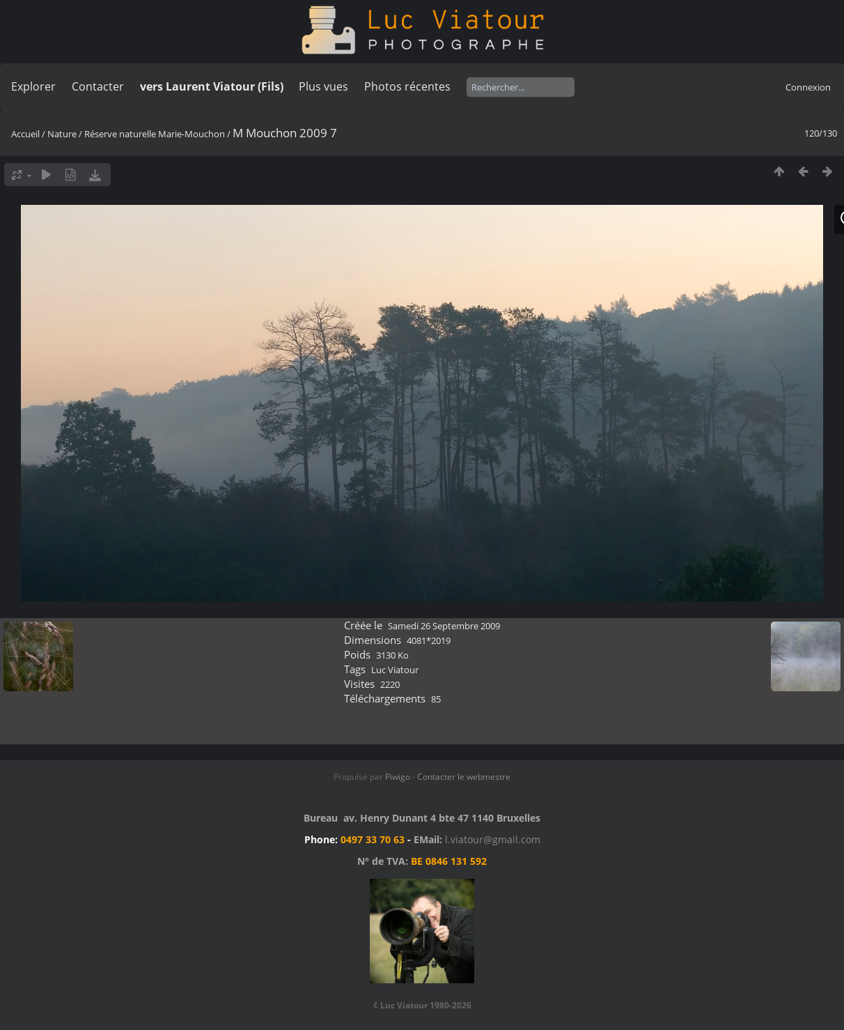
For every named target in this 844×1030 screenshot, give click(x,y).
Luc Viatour (395, 669)
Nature (62, 134)
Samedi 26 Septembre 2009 (444, 626)
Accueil (25, 134)
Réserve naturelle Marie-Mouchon (154, 134)
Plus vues (323, 86)
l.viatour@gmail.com (492, 839)
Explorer (33, 86)
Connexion (808, 87)
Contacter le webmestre (463, 777)
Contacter (98, 86)
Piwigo (397, 777)
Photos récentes (407, 86)
